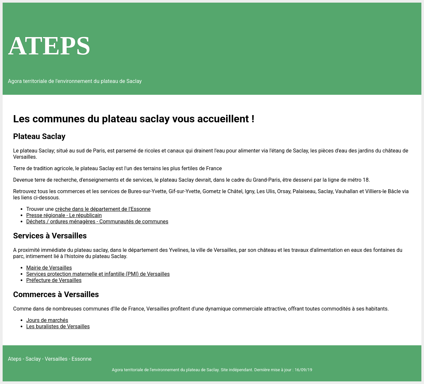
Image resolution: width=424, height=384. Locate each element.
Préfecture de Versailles (53, 280)
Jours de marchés (47, 320)
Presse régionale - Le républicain (64, 215)
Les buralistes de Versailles (58, 326)
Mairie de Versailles (49, 268)
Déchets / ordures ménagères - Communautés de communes (97, 221)
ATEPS (49, 45)
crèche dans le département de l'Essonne (103, 209)
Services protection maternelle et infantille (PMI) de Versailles (98, 274)
